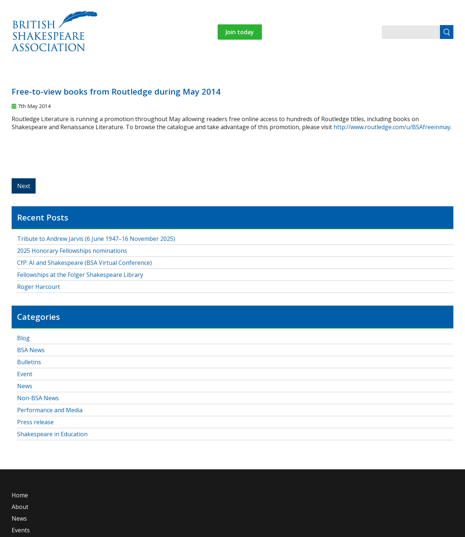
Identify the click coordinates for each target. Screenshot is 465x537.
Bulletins (29, 362)
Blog (23, 338)
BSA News (31, 350)
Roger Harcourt (38, 287)
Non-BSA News (38, 398)
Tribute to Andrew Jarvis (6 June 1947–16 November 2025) (96, 239)
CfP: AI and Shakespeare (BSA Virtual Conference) (84, 263)
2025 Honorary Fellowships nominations (72, 251)
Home (20, 495)
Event (24, 374)
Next (23, 186)
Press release (35, 422)
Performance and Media (49, 410)
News (24, 386)
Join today (240, 32)
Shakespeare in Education (52, 434)
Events (21, 530)
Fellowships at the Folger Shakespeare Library (80, 275)
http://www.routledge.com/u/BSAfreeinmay (391, 127)
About (20, 507)
